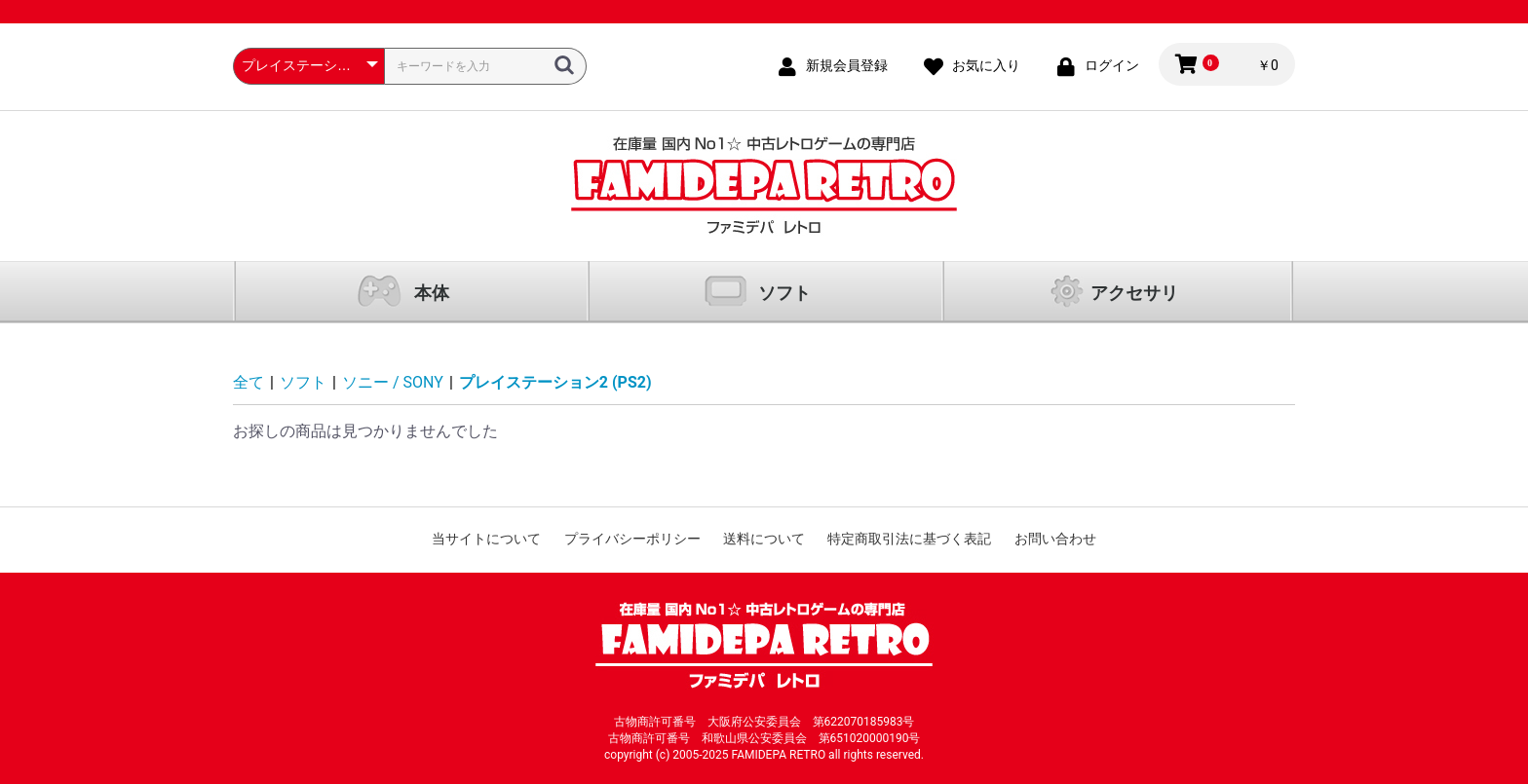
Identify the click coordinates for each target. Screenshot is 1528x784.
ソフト (784, 292)
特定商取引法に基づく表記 (909, 538)
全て (248, 382)
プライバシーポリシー (632, 538)
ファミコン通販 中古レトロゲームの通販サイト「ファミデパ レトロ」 (764, 185)
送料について (764, 538)
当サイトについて (486, 538)
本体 (431, 292)
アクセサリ (1134, 292)
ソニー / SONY (392, 382)
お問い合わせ (1055, 538)
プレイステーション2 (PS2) (555, 382)
